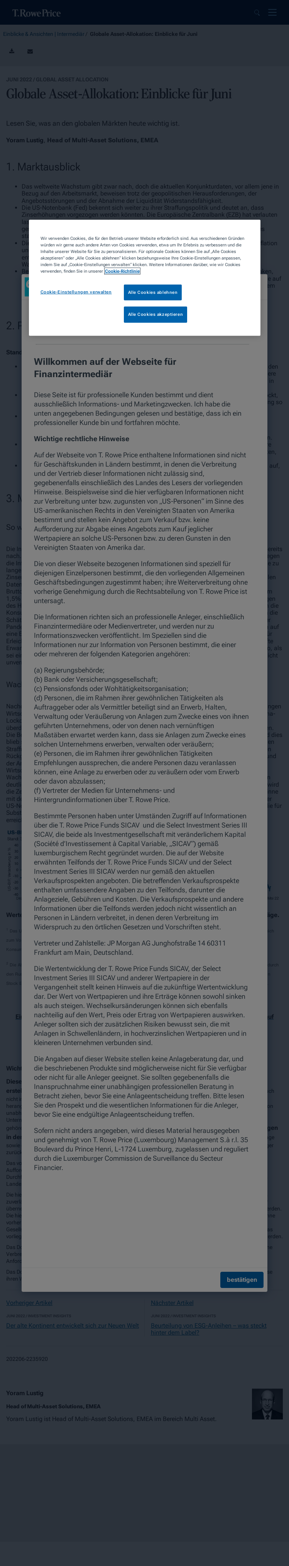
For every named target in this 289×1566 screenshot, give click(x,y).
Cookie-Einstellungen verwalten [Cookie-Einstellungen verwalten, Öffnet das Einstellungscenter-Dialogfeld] (76, 291)
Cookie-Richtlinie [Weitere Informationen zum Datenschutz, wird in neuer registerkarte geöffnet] (122, 271)
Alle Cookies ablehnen (153, 292)
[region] (144, 278)
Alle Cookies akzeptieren (155, 314)
